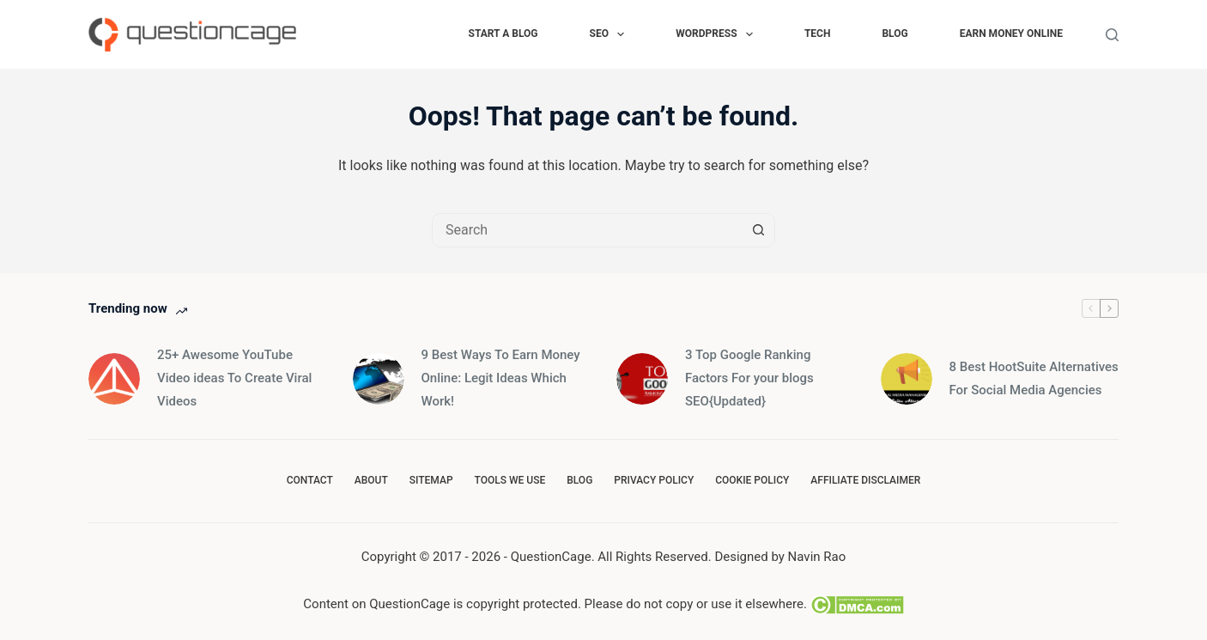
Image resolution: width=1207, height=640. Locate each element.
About (371, 480)
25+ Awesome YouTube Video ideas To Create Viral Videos (234, 378)
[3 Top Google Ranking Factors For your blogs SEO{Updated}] (642, 379)
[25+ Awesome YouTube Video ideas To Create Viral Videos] (114, 379)
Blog (894, 33)
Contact (310, 480)
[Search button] (758, 230)
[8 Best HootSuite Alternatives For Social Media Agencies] (906, 379)
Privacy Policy (654, 480)
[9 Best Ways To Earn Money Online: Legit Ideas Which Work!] (378, 379)
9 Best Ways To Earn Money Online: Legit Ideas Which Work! (501, 378)
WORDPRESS (718, 34)
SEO (611, 34)
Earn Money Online (1011, 33)
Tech (817, 33)
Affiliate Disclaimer (865, 480)
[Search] (1112, 34)
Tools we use (510, 480)
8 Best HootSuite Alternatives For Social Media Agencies (1034, 378)
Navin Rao (817, 556)
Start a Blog (503, 33)
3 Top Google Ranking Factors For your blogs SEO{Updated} (749, 378)
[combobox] (587, 230)
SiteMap (431, 480)
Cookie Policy (752, 480)
